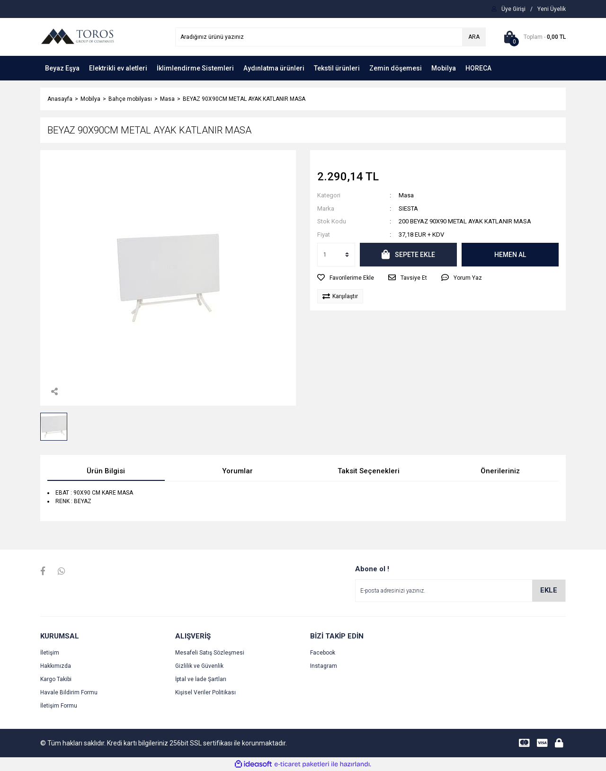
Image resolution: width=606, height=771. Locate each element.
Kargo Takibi (55, 679)
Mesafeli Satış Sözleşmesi (209, 652)
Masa (406, 195)
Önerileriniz (500, 471)
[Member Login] (513, 9)
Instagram (323, 666)
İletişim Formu (58, 705)
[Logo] (77, 36)
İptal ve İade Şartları (200, 679)
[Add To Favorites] (345, 278)
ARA (474, 37)
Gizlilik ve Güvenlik (199, 666)
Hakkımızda (55, 666)
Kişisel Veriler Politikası (205, 692)
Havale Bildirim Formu (69, 692)
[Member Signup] (551, 9)
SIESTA (408, 208)
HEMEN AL (510, 254)
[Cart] (533, 36)
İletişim (49, 652)
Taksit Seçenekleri (369, 471)
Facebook (322, 652)
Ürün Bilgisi (106, 471)
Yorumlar (237, 471)
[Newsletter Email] (460, 591)
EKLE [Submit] (548, 590)
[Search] (330, 36)
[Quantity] (336, 254)
